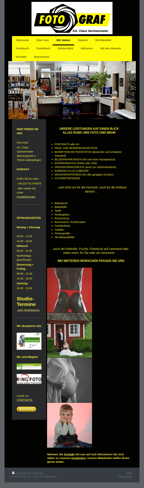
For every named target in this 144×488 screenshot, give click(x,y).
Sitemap (38, 473)
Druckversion (22, 473)
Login (129, 473)
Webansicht (125, 476)
